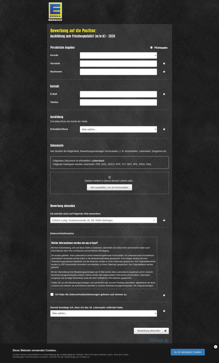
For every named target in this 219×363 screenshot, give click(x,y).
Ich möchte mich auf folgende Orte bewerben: (75, 213)
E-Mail (53, 94)
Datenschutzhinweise (62, 233)
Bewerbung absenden (152, 330)
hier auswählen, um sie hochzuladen (109, 187)
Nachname (56, 71)
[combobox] (103, 220)
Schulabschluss (59, 129)
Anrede (54, 55)
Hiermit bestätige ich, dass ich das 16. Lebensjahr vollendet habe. (86, 307)
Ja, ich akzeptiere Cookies (187, 352)
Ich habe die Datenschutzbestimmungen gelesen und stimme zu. (91, 295)
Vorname (55, 63)
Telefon (54, 102)
